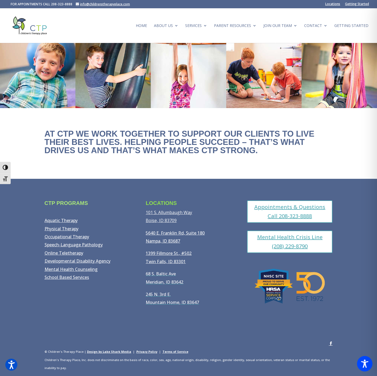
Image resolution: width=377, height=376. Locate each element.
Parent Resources (232, 26)
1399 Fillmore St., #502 (169, 253)
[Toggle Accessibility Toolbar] (364, 363)
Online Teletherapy (64, 253)
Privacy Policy (146, 352)
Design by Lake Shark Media (109, 352)
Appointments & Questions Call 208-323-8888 (289, 211)
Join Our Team (277, 26)
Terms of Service (175, 352)
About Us (163, 26)
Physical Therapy (61, 229)
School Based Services (67, 277)
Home (141, 26)
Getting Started (357, 4)
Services (193, 26)
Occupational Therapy (67, 237)
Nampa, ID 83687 (163, 241)
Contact (313, 26)
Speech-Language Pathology (74, 245)
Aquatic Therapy (61, 220)
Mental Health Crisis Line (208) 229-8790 (290, 241)
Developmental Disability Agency (77, 261)
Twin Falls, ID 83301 (166, 261)
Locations (332, 4)
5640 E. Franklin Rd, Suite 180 (175, 233)
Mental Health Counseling (71, 269)
